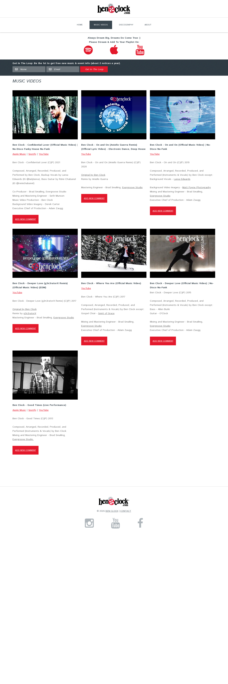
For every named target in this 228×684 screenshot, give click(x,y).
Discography (126, 24)
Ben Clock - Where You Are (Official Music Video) (111, 284)
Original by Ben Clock (93, 175)
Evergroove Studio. (23, 441)
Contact (125, 512)
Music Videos (101, 24)
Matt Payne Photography (196, 188)
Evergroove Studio (132, 188)
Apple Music (19, 154)
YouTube (44, 154)
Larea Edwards (182, 180)
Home (80, 24)
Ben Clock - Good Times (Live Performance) (39, 406)
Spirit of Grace (106, 314)
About (148, 24)
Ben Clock (111, 512)
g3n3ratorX (29, 314)
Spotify (32, 154)
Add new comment (25, 219)
